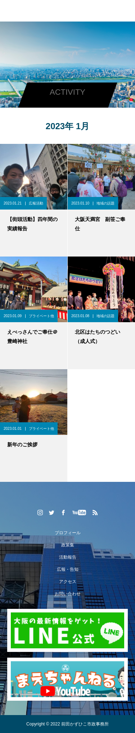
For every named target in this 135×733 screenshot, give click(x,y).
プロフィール (68, 532)
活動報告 (67, 557)
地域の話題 (105, 203)
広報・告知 (67, 569)
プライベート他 (41, 316)
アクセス (67, 581)
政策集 (67, 545)
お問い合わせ (68, 593)
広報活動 (36, 203)
